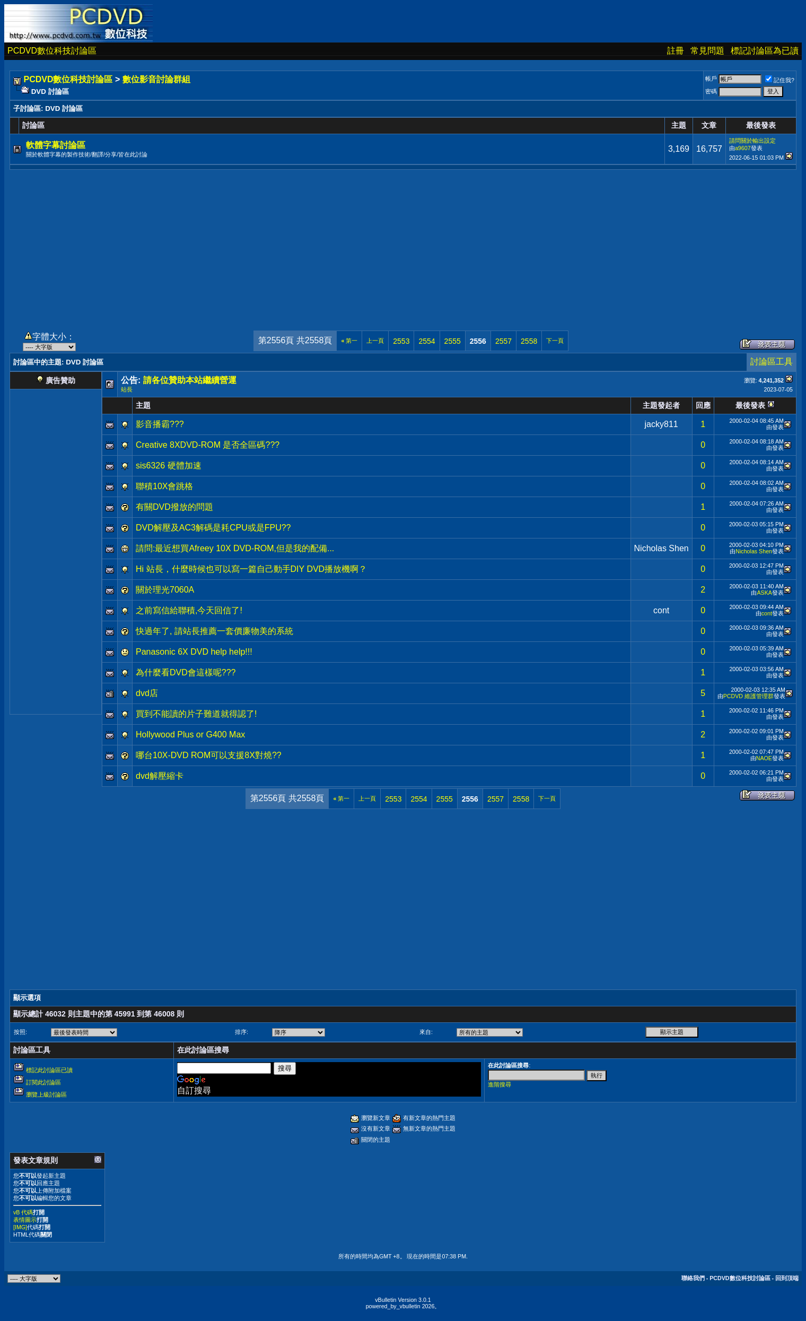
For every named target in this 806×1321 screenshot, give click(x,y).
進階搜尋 (499, 1084)
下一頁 (555, 340)
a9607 (743, 148)
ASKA (764, 592)
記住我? (779, 80)
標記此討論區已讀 (49, 1070)
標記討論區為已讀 (765, 50)
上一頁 (375, 340)
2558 (529, 341)
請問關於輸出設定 (752, 140)
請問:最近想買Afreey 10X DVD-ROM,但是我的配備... (235, 548)
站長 (127, 389)
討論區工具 (771, 361)
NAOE (764, 758)
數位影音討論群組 (156, 79)
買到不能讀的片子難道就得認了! (196, 713)
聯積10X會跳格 (164, 486)
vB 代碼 (23, 1212)
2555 (452, 341)
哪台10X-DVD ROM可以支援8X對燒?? (209, 755)
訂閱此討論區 (43, 1082)
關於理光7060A (165, 589)
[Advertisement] (403, 244)
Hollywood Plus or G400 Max (190, 734)
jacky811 (661, 424)
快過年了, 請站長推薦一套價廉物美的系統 (214, 631)
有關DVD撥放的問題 (174, 506)
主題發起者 (661, 405)
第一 (349, 340)
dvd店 (147, 693)
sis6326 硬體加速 (169, 465)
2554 (426, 341)
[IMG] (20, 1227)
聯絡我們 (693, 1278)
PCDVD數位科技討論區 (52, 50)
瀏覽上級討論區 (46, 1094)
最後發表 (750, 405)
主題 (143, 405)
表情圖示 (25, 1219)
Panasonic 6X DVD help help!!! (194, 651)
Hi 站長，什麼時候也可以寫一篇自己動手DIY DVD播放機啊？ (251, 568)
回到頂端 (787, 1278)
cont (661, 610)
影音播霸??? (160, 424)
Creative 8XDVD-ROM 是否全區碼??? (207, 444)
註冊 (675, 50)
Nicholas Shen (661, 548)
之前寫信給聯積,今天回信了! (189, 610)
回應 (703, 405)
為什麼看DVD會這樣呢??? (185, 672)
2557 (503, 341)
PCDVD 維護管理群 (748, 696)
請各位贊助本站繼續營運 (189, 380)
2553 (401, 341)
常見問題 (707, 50)
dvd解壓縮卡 (159, 775)
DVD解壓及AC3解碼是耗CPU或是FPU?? (213, 527)
